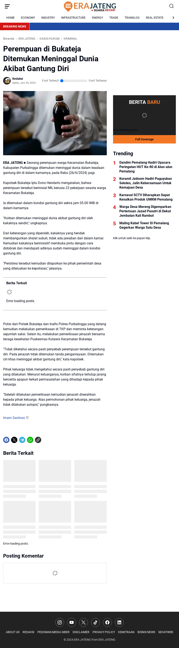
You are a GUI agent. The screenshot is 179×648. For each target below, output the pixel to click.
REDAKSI (28, 632)
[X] (14, 440)
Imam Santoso (14, 418)
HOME (10, 17)
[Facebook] (6, 440)
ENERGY (97, 17)
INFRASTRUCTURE (73, 17)
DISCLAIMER (81, 632)
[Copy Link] (38, 440)
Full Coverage (144, 139)
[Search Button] (171, 6)
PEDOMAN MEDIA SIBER (53, 632)
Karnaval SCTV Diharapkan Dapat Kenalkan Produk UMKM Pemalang (146, 197)
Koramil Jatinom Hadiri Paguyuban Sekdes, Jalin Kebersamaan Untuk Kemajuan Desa (145, 183)
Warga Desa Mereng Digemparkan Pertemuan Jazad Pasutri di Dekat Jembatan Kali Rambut (145, 211)
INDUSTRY (48, 17)
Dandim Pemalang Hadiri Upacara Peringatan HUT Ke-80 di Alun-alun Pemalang (145, 166)
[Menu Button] (7, 6)
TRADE (113, 17)
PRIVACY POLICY (104, 632)
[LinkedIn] (119, 622)
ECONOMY (28, 17)
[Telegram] (22, 440)
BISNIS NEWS (146, 632)
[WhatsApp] (30, 440)
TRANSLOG (132, 17)
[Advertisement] (144, 63)
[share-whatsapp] (46, 440)
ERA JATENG (82, 639)
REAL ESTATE (155, 17)
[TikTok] (95, 622)
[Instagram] (59, 622)
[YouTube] (71, 622)
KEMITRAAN (126, 632)
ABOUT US (12, 632)
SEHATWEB (165, 632)
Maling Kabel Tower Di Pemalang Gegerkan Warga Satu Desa (144, 225)
